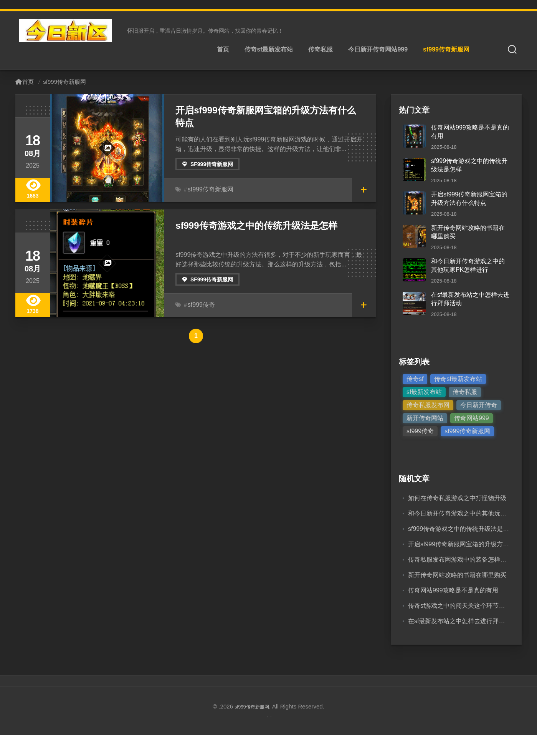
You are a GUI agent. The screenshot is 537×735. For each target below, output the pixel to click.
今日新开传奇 (478, 405)
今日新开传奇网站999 (378, 49)
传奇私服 (320, 49)
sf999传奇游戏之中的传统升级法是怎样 (249, 224)
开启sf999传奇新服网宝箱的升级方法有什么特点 (266, 109)
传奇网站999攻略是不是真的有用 (453, 590)
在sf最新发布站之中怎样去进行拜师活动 (462, 621)
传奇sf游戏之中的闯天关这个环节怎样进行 (465, 605)
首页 (223, 49)
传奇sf (414, 379)
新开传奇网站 (424, 418)
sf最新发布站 (424, 392)
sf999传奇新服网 (446, 49)
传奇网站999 (471, 418)
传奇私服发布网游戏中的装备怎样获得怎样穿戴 (472, 559)
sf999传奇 (199, 305)
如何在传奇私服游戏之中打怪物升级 (457, 498)
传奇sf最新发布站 (269, 49)
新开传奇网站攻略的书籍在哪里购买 (457, 575)
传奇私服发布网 (427, 405)
